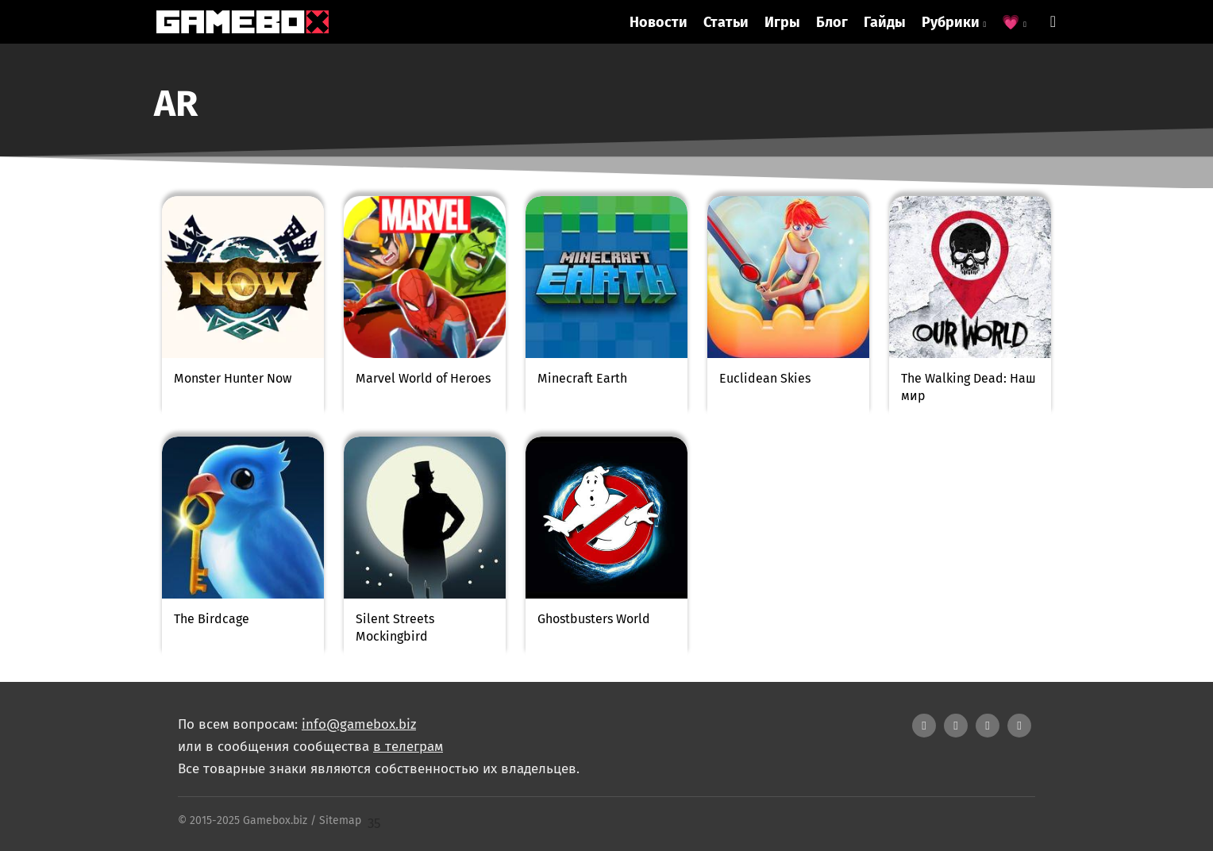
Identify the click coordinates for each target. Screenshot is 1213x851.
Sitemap (340, 820)
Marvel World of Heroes (423, 378)
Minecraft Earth (582, 378)
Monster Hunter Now (232, 378)
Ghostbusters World (593, 618)
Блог (832, 22)
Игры (782, 22)
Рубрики (954, 22)
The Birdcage (211, 618)
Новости (658, 22)
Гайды (885, 22)
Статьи (726, 22)
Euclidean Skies (765, 378)
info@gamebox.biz (359, 724)
